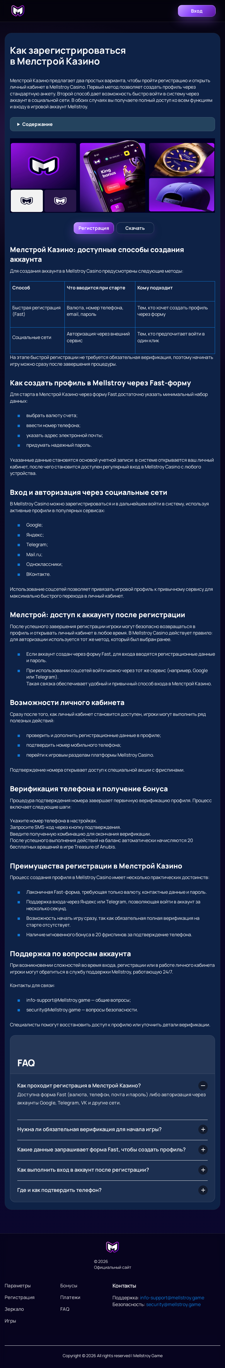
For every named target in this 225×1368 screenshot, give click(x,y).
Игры (10, 1321)
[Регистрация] (135, 228)
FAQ (64, 1309)
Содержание (37, 124)
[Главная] (18, 11)
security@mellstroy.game (173, 1304)
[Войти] (94, 228)
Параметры (18, 1285)
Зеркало (14, 1309)
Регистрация (20, 1297)
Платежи (70, 1297)
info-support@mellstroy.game (172, 1297)
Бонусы (68, 1285)
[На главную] (112, 1247)
